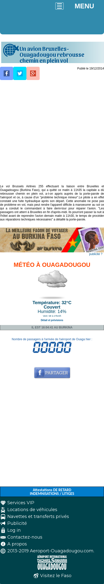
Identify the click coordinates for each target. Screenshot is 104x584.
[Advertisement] (52, 132)
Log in (14, 530)
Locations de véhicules (32, 509)
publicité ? (95, 254)
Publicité (17, 523)
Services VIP (20, 502)
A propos (17, 544)
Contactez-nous (24, 537)
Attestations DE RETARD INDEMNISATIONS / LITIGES (52, 492)
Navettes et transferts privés (38, 516)
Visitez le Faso (55, 575)
